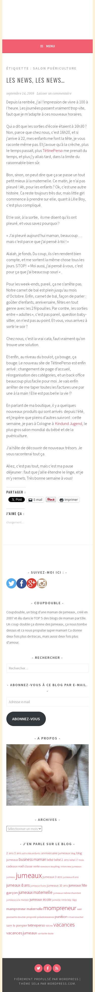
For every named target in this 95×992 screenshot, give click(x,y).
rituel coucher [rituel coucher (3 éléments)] (76, 917)
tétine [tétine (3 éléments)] (49, 925)
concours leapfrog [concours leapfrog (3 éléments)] (50, 866)
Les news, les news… (35, 79)
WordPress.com (61, 983)
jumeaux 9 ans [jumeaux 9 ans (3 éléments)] (38, 885)
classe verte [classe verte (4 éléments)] (32, 866)
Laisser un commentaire (54, 93)
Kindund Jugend (68, 423)
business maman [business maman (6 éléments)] (32, 859)
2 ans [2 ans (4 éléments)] (9, 853)
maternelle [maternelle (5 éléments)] (35, 909)
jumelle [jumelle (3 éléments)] (56, 899)
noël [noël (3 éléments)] (79, 909)
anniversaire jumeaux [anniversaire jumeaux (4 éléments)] (55, 853)
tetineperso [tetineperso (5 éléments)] (36, 925)
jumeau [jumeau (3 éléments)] (10, 877)
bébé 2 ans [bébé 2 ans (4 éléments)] (61, 860)
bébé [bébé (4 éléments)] (50, 860)
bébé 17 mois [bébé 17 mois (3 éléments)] (76, 860)
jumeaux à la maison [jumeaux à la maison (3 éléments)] (17, 899)
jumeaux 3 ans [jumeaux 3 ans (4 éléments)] (52, 877)
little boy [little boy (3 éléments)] (66, 899)
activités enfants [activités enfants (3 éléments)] (31, 853)
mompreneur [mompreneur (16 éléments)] (59, 908)
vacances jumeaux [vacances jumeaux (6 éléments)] (21, 932)
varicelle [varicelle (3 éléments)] (42, 933)
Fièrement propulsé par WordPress (46, 979)
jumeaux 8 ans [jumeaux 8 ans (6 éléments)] (18, 885)
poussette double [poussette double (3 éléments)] (16, 917)
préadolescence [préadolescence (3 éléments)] (45, 917)
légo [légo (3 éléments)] (74, 899)
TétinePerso (53, 150)
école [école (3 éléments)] (50, 933)
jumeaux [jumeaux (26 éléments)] (29, 875)
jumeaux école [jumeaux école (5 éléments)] (40, 899)
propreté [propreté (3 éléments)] (31, 917)
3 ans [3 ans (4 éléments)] (17, 853)
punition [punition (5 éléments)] (61, 916)
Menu (50, 46)
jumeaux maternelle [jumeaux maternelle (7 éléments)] (35, 892)
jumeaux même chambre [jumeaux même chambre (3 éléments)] (67, 893)
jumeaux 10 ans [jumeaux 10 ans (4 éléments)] (57, 885)
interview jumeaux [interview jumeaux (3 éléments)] (71, 866)
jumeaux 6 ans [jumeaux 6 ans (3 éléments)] (71, 877)
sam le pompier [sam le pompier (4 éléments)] (16, 925)
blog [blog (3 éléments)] (73, 853)
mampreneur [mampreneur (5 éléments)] (16, 909)
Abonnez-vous (26, 718)
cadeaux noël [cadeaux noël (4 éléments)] (15, 866)
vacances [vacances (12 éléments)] (64, 924)
